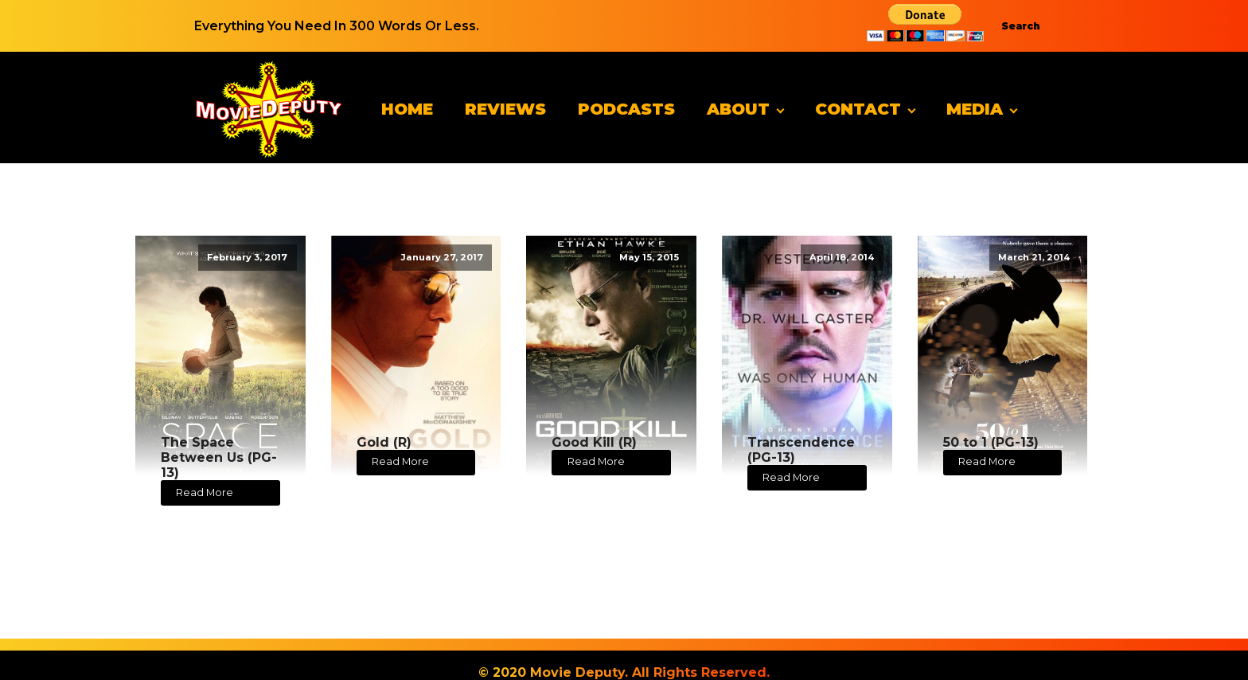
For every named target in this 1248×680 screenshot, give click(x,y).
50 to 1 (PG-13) (991, 442)
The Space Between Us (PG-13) (219, 457)
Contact (858, 109)
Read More (204, 492)
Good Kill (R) (594, 442)
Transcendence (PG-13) (801, 450)
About (738, 109)
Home (407, 109)
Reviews (505, 109)
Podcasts (626, 109)
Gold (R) (384, 442)
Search (1020, 26)
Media (974, 109)
